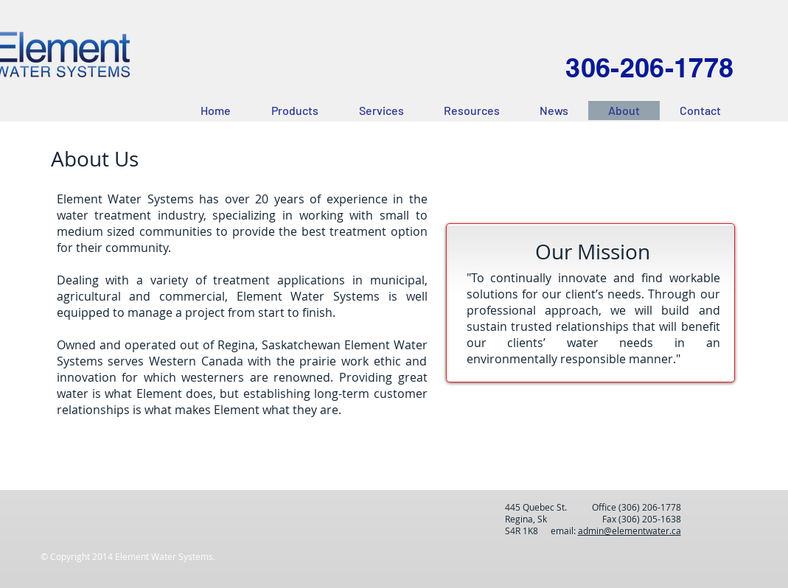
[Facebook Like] (155, 516)
